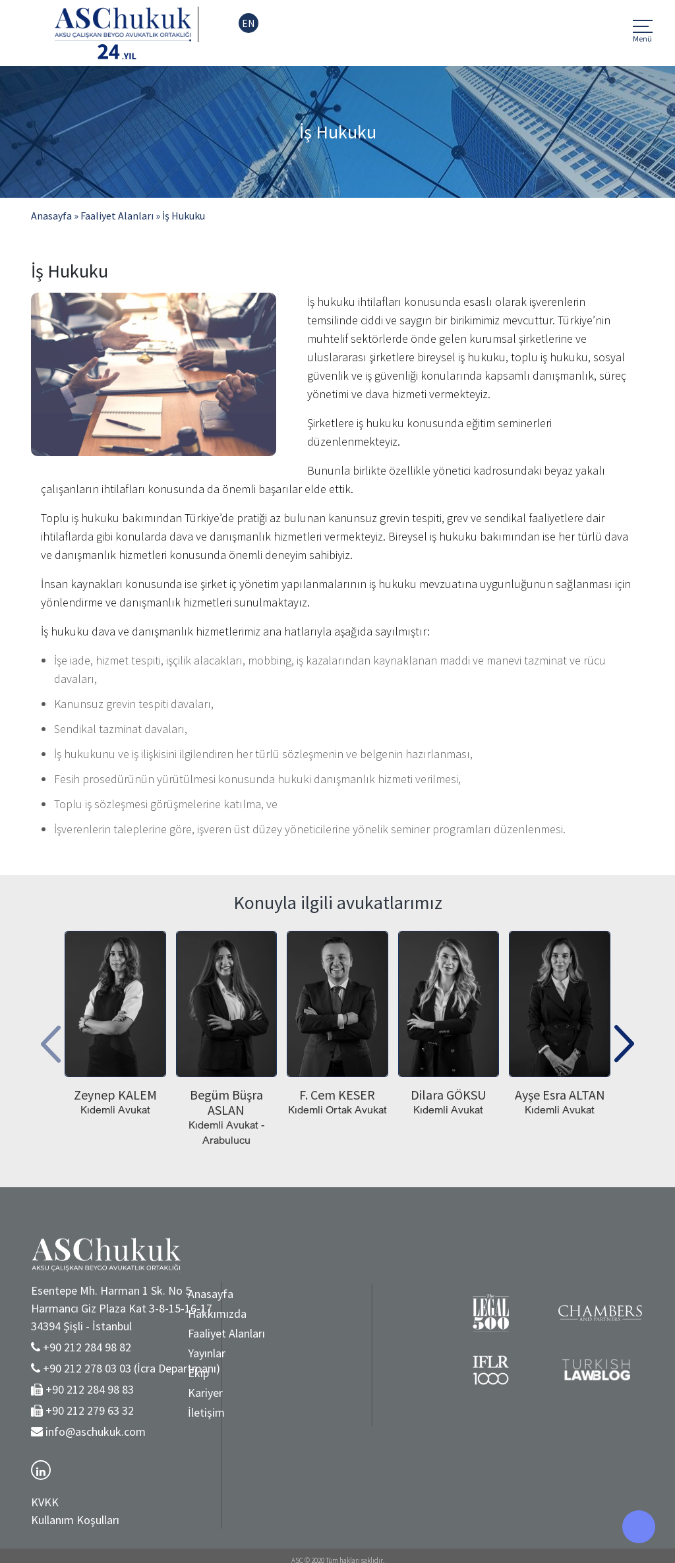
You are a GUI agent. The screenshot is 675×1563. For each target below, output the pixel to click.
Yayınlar (140, 1353)
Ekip (131, 1372)
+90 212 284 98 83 (89, 1389)
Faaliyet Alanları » (120, 215)
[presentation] (50, 1039)
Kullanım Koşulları (75, 1519)
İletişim (139, 1412)
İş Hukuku (183, 215)
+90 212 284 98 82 (87, 1347)
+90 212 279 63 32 (89, 1410)
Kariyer (138, 1392)
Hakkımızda (150, 1313)
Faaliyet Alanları (159, 1333)
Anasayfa (144, 1293)
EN (248, 23)
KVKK (45, 1502)
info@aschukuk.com (95, 1431)
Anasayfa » (54, 215)
